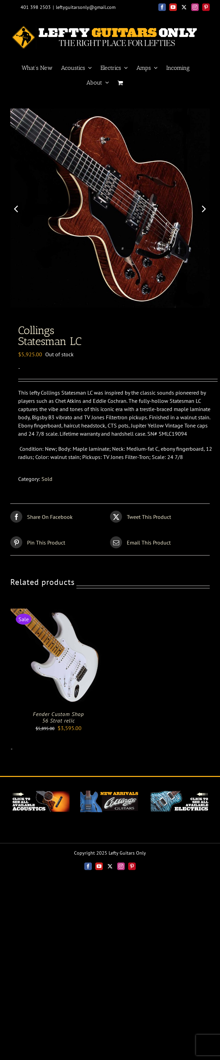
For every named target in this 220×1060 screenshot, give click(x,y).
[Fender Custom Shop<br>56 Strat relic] (58, 612)
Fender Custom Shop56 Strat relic (58, 717)
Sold (46, 478)
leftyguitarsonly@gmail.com (85, 7)
